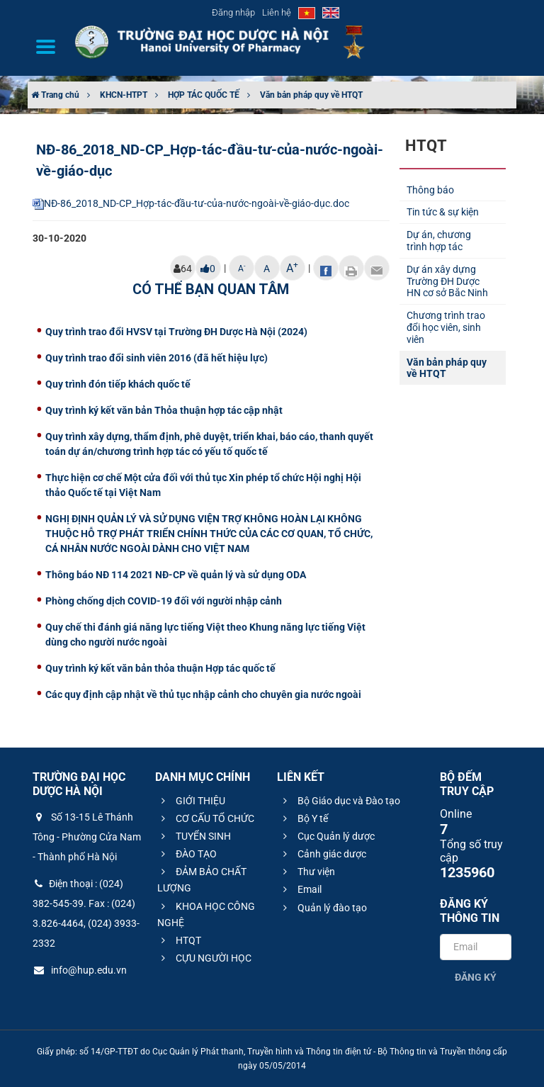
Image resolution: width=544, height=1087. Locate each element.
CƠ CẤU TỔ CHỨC (205, 818)
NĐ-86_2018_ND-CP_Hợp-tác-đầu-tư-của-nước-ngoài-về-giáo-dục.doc (191, 203)
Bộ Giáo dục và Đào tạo (339, 800)
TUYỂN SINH (194, 836)
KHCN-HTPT (123, 95)
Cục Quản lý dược (327, 836)
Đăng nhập (233, 12)
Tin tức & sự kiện (443, 212)
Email (300, 889)
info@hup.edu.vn (80, 970)
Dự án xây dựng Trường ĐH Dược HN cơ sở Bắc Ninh (447, 281)
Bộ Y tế (303, 818)
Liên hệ (276, 12)
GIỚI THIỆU (191, 800)
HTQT (179, 940)
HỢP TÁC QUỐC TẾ (203, 95)
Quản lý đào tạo (323, 907)
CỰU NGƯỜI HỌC (204, 958)
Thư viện (307, 871)
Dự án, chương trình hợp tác (439, 240)
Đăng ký (476, 977)
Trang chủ (55, 95)
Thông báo (430, 190)
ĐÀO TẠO (187, 854)
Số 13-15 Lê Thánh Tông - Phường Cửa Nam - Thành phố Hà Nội (87, 836)
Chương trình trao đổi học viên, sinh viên (446, 327)
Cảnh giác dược (322, 854)
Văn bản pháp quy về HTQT (311, 95)
